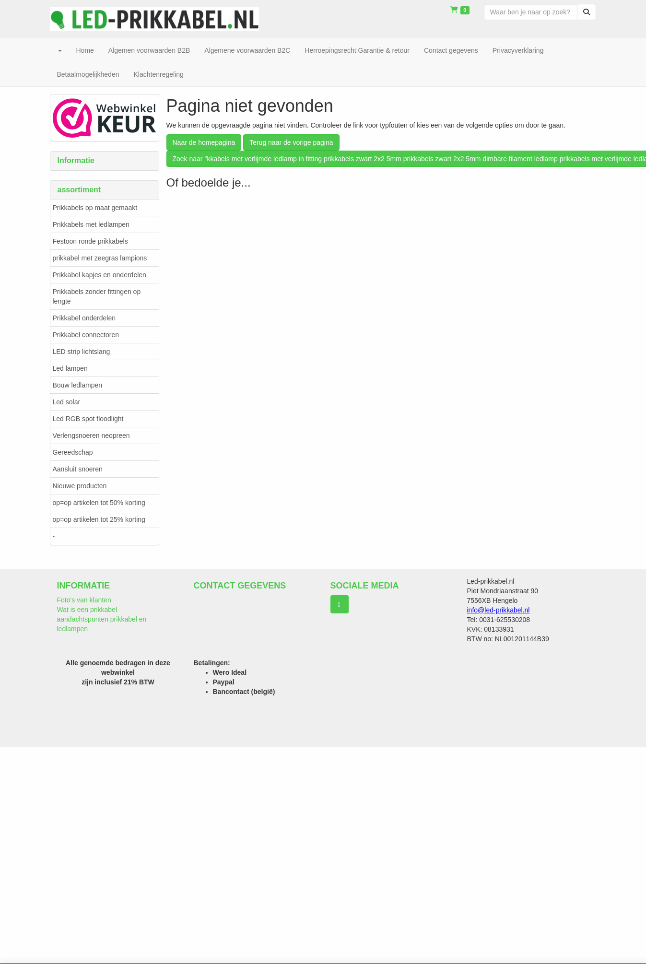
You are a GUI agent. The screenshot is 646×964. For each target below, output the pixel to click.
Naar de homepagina (204, 142)
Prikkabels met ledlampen (91, 224)
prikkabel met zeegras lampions (100, 258)
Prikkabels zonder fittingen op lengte (97, 296)
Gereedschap (73, 452)
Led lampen (70, 368)
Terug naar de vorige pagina (291, 142)
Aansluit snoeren (78, 469)
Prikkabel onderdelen (84, 318)
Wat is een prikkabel (87, 609)
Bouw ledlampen (78, 385)
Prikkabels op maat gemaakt (95, 208)
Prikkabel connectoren (86, 335)
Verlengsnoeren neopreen (91, 435)
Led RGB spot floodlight (88, 419)
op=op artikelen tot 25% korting (99, 519)
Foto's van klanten (84, 600)
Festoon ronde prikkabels (90, 241)
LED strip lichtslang (81, 351)
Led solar (67, 402)
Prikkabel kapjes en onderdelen (99, 275)
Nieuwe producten (80, 486)
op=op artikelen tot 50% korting (99, 502)
